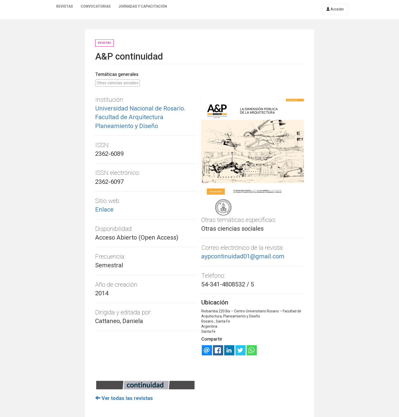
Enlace (104, 209)
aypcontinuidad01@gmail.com (242, 256)
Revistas (64, 6)
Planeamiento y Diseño (126, 126)
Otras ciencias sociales (117, 82)
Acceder (335, 9)
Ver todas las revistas (124, 398)
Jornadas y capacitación (142, 6)
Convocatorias (96, 6)
